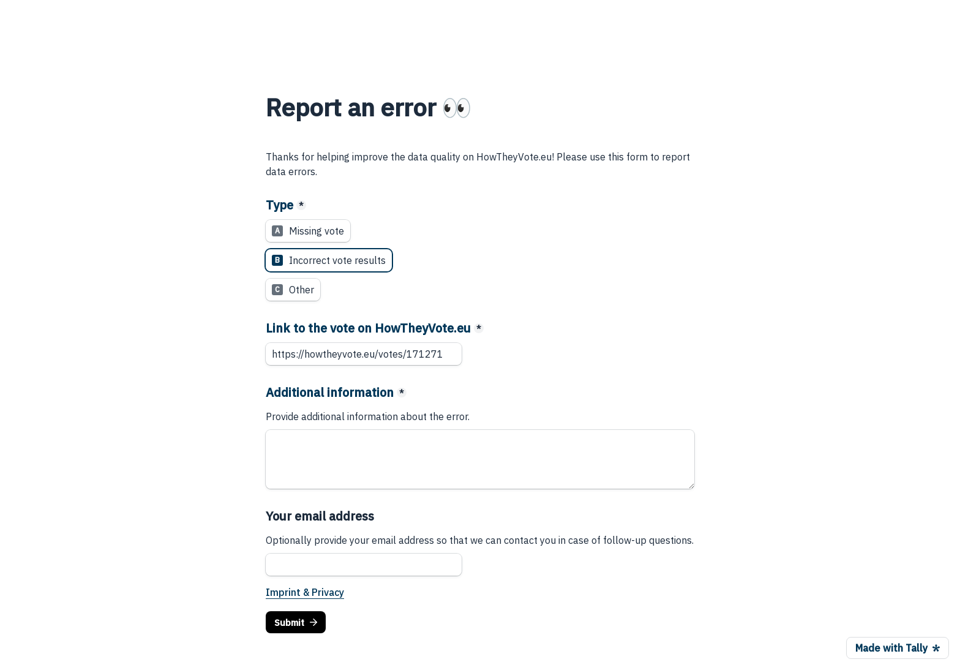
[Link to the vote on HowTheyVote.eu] (364, 354)
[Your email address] (364, 565)
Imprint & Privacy (305, 592)
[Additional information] (480, 459)
